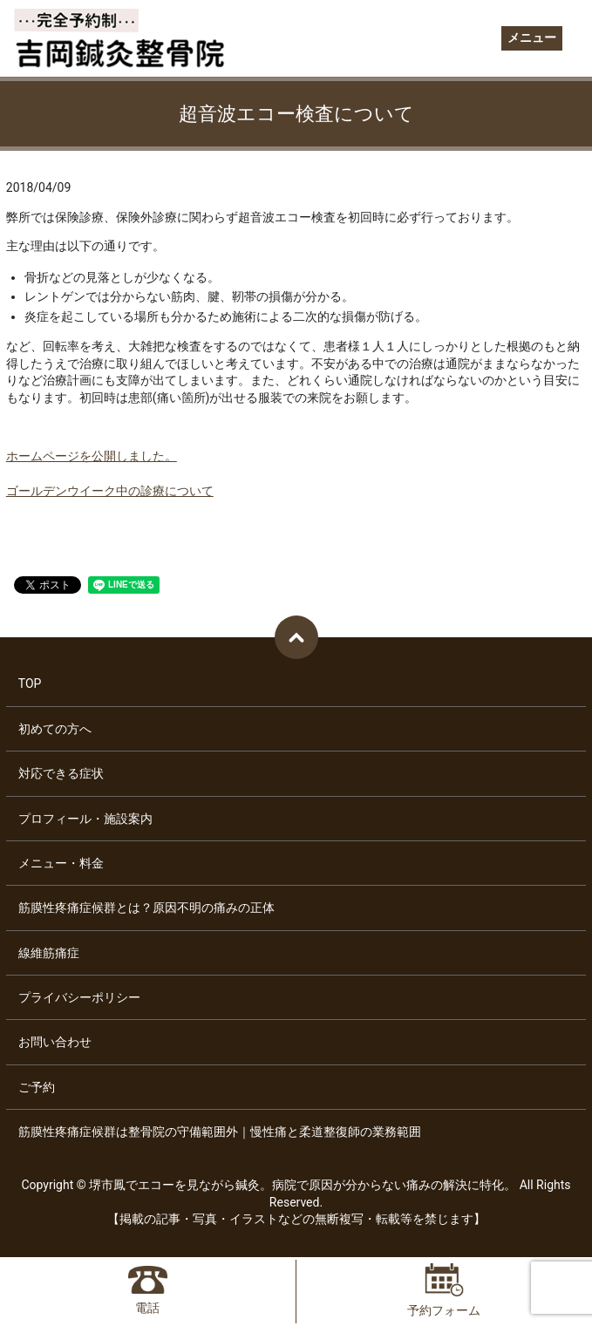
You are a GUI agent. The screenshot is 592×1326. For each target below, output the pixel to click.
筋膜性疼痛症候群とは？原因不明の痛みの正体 (146, 908)
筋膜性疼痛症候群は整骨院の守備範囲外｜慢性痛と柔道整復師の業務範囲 (219, 1132)
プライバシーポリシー (79, 997)
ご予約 (36, 1087)
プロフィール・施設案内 (85, 819)
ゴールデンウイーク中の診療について (110, 491)
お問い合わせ (55, 1042)
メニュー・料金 (61, 863)
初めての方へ (55, 729)
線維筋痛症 (48, 953)
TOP (30, 683)
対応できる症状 (61, 773)
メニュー (531, 37)
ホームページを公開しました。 (91, 456)
